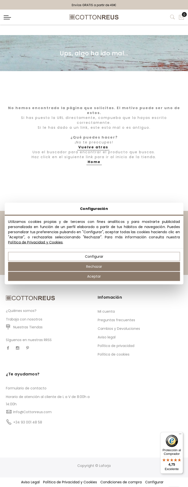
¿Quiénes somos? (21, 310)
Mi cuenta (106, 311)
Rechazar (94, 266)
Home (94, 161)
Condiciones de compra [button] (121, 482)
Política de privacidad (116, 345)
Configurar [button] (154, 482)
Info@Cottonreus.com (32, 412)
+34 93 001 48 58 (27, 422)
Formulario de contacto (26, 388)
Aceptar (94, 276)
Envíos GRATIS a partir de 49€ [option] (94, 5)
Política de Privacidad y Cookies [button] (70, 482)
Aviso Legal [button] (30, 482)
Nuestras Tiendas (28, 327)
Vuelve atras (93, 147)
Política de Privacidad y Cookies (35, 242)
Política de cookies (113, 354)
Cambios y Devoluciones (119, 328)
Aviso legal (107, 337)
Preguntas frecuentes (116, 320)
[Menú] (180, 435)
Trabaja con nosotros (24, 319)
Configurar (94, 256)
